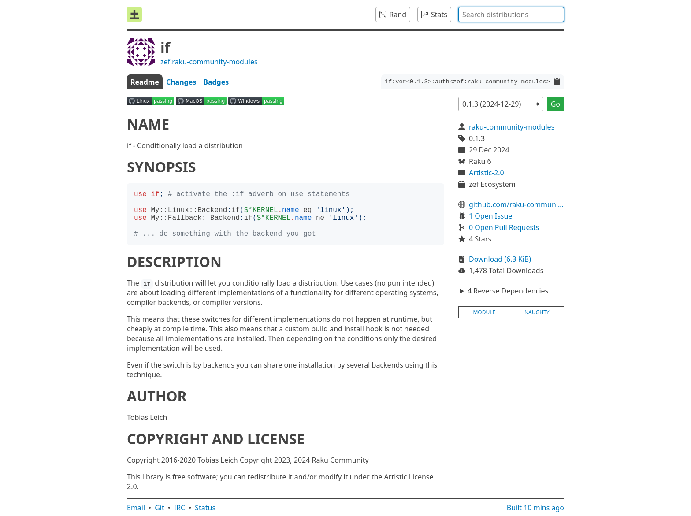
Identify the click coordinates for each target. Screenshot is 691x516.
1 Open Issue (490, 216)
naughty (537, 312)
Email (136, 507)
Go (555, 104)
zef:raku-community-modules (209, 62)
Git (159, 507)
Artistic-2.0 (486, 173)
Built (535, 507)
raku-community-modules (511, 127)
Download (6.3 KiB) (500, 259)
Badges (216, 82)
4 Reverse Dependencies (508, 291)
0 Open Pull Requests (504, 227)
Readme (144, 82)
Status (205, 507)
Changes (181, 82)
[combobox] (511, 14)
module (484, 312)
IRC (180, 507)
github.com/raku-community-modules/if (516, 204)
